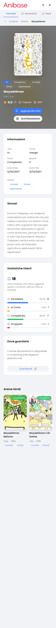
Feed (46, 13)
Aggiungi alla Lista (28, 110)
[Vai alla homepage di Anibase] (15, 5)
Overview (11, 13)
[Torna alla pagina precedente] (5, 21)
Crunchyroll (28, 368)
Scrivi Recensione (28, 118)
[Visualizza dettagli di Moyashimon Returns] (15, 421)
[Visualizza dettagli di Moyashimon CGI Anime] (41, 421)
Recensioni (29, 13)
